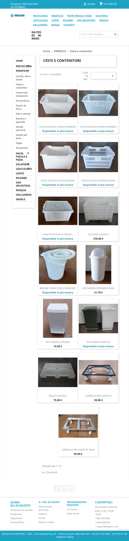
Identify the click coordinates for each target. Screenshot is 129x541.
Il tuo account (49, 502)
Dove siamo (73, 513)
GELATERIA (102, 15)
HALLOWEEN (40, 24)
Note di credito (46, 522)
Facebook (57, 488)
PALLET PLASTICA (58, 395)
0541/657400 (102, 518)
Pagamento (16, 518)
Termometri (22, 147)
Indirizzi (43, 513)
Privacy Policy (17, 522)
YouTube (64, 488)
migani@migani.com (106, 526)
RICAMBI (68, 20)
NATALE (55, 24)
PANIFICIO (57, 15)
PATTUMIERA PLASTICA (98, 341)
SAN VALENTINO (86, 20)
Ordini (42, 518)
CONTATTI (69, 24)
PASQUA (103, 20)
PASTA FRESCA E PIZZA (79, 15)
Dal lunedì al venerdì (106, 506)
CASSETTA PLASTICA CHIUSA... (57, 234)
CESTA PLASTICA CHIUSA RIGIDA (58, 180)
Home (19, 60)
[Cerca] (99, 34)
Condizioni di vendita (21, 510)
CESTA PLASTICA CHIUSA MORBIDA (57, 126)
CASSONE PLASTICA (98, 234)
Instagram (72, 488)
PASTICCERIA (40, 15)
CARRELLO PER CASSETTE (98, 395)
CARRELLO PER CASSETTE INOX (78, 449)
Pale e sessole (23, 113)
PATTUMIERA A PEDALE (58, 341)
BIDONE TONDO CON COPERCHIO (58, 288)
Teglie (19, 143)
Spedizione (16, 514)
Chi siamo (72, 509)
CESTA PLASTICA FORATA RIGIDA (98, 180)
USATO (55, 20)
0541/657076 (102, 522)
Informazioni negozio (76, 503)
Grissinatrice (22, 100)
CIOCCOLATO (40, 20)
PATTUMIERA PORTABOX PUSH (98, 288)
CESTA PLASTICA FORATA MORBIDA (98, 126)
